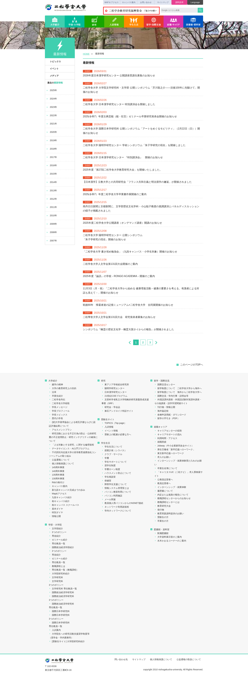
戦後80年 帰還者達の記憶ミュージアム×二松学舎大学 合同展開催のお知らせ (128, 305)
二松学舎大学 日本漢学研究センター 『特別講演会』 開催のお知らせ (123, 157)
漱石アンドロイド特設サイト (117, 411)
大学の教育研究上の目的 (62, 388)
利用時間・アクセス (165, 438)
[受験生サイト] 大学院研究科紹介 (67, 641)
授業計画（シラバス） (114, 450)
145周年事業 (56, 467)
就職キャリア (158, 427)
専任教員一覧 (57, 543)
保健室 (106, 480)
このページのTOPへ (191, 364)
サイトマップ (163, 2)
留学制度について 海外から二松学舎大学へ (178, 392)
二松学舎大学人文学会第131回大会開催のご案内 (110, 264)
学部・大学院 (74, 21)
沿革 (52, 392)
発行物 (159, 509)
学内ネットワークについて (116, 510)
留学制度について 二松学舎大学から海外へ (178, 388)
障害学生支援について (114, 484)
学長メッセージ (58, 407)
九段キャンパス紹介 (60, 497)
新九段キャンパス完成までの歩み (67, 490)
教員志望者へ (162, 483)
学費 (105, 458)
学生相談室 (109, 477)
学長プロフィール (59, 411)
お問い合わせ (146, 2)
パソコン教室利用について (116, 492)
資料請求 (179, 2)
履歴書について (163, 491)
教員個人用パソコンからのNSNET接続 (122, 503)
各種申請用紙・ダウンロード (170, 414)
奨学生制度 (109, 465)
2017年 (51, 157)
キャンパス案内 (128, 2)
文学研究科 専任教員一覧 (63, 588)
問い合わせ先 (121, 659)
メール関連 (109, 499)
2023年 (51, 107)
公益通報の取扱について (189, 659)
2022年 (51, 115)
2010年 (51, 215)
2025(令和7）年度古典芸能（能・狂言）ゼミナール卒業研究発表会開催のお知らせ (130, 116)
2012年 (51, 199)
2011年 (51, 207)
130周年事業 (56, 478)
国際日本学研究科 (59, 611)
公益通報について (59, 459)
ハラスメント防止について (116, 473)
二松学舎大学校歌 (59, 403)
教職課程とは (57, 566)
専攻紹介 (55, 536)
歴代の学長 (56, 418)
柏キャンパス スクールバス (64, 505)
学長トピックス (58, 414)
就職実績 (160, 442)
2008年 (51, 232)
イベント (52, 68)
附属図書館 (161, 533)
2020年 (51, 132)
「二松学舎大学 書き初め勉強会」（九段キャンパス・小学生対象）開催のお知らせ (130, 251)
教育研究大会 (162, 506)
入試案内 (55, 630)
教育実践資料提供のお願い (169, 513)
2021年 (51, 123)
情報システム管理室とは (115, 488)
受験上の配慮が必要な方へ (116, 434)
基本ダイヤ (56, 508)
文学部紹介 (56, 528)
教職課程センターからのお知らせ (172, 498)
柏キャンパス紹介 (59, 501)
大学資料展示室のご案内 (168, 537)
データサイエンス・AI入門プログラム (69, 448)
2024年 (51, 98)
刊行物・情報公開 (164, 407)
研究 (94, 21)
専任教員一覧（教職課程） (63, 569)
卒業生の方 (161, 521)
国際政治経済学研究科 (61, 592)
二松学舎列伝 (57, 399)
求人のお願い (162, 457)
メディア (52, 75)
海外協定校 (161, 411)
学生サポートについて (114, 462)
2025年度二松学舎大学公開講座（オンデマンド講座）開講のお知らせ (122, 222)
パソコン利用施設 (112, 495)
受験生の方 (161, 517)
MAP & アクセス (111, 2)
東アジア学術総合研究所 (115, 384)
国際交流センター (164, 384)
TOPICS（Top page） (114, 423)
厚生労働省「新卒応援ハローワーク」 (174, 449)
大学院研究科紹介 (59, 573)
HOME (86, 54)
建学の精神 (56, 384)
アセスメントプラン (60, 429)
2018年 (51, 148)
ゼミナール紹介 (58, 539)
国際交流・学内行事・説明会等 (171, 396)
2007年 (51, 240)
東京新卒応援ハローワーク (169, 453)
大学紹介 (55, 21)
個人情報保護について (61, 463)
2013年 (51, 190)
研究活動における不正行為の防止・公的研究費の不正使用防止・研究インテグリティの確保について (73, 437)
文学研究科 (56, 577)
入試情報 (114, 21)
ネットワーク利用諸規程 (115, 507)
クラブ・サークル (112, 454)
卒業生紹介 (56, 396)
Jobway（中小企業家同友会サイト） (174, 445)
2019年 (51, 140)
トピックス (53, 61)
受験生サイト (106, 419)
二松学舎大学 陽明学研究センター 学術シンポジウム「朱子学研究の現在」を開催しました (134, 145)
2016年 (51, 165)
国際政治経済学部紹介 (61, 547)
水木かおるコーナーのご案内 (170, 540)
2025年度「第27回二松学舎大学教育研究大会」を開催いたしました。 (122, 169)
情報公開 (55, 516)
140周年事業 (56, 471)
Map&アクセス (58, 493)
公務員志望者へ (163, 479)
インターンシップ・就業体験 (170, 487)
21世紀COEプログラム (114, 396)
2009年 (51, 224)
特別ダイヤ (56, 512)
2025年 (51, 90)
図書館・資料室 (193, 21)
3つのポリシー (57, 532)
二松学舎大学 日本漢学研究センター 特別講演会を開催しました (119, 104)
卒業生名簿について (165, 468)
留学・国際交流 (154, 21)
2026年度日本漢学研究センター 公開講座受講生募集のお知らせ (119, 75)
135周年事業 (56, 474)
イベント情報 (110, 430)
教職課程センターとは (167, 502)
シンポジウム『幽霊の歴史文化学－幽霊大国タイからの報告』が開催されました (128, 329)
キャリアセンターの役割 (168, 430)
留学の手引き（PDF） (167, 418)
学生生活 (134, 21)
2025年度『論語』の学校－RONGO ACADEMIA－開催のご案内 (119, 276)
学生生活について (112, 446)
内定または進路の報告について (171, 494)
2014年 (51, 182)
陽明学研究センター (113, 388)
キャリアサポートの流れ (168, 434)
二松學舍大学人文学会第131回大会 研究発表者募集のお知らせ (119, 317)
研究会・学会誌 (111, 407)
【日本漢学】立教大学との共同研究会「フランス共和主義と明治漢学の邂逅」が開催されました (139, 182)
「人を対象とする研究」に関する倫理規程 (71, 444)
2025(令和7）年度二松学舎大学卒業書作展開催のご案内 (114, 194)
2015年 (51, 173)
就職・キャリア (173, 21)
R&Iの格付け (56, 482)
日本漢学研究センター (114, 392)
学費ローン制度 (111, 469)
